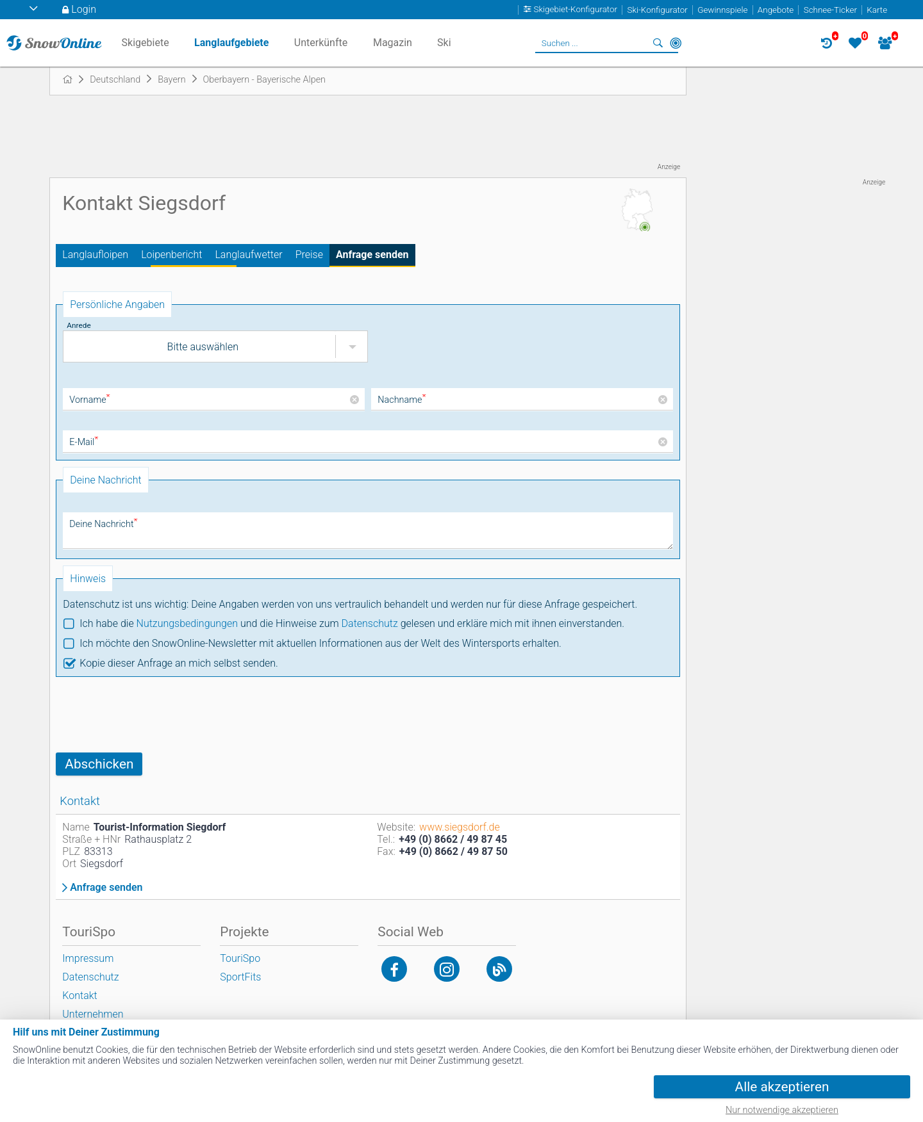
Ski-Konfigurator (657, 10)
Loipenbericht (171, 254)
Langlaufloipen (95, 254)
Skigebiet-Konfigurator (576, 10)
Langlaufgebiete (231, 43)
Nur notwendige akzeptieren (782, 1110)
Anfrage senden (372, 254)
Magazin (392, 43)
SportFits (240, 977)
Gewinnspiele (722, 10)
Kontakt (79, 995)
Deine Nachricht (103, 524)
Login (83, 9)
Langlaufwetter (248, 254)
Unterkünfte (320, 43)
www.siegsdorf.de (459, 827)
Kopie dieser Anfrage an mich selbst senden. (178, 663)
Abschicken (99, 764)
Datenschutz (370, 623)
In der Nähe (675, 43)
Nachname (402, 399)
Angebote (776, 10)
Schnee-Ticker (830, 10)
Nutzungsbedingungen (187, 623)
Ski (444, 43)
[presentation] (153, 715)
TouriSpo (240, 958)
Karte (877, 10)
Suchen (657, 43)
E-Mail (83, 442)
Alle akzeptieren (782, 1086)
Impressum (87, 958)
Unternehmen (92, 1014)
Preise (309, 254)
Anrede (78, 325)
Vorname (89, 399)
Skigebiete (145, 43)
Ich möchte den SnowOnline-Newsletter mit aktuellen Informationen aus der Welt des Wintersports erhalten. (320, 643)
